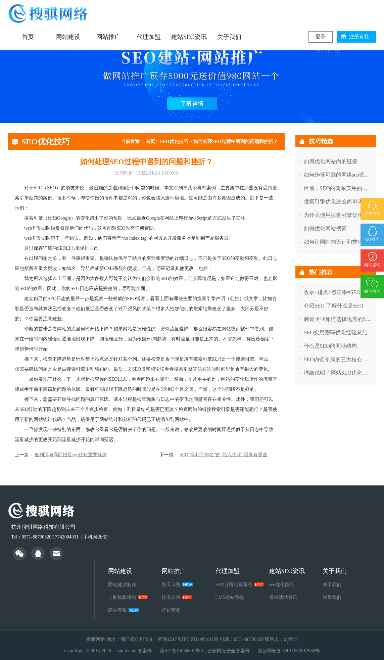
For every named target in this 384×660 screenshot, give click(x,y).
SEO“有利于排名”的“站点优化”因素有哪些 (223, 454)
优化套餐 (171, 610)
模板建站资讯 (283, 597)
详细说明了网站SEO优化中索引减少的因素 (338, 373)
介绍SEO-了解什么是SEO (334, 306)
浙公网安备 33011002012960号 (289, 650)
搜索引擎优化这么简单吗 (333, 201)
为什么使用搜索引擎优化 (333, 215)
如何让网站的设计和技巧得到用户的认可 (338, 242)
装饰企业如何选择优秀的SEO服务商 (338, 319)
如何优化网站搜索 (325, 228)
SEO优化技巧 (174, 141)
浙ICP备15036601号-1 (182, 650)
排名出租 (177, 597)
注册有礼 (359, 36)
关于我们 (229, 37)
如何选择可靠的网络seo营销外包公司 (338, 175)
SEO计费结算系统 (239, 584)
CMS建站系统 (229, 597)
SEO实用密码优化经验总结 (336, 332)
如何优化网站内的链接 (330, 161)
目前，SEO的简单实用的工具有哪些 (338, 188)
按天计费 (177, 584)
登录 (321, 36)
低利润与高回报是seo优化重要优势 (71, 454)
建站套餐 (123, 610)
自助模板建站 (128, 597)
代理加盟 (149, 37)
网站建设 (68, 37)
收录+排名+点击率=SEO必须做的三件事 (338, 292)
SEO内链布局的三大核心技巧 (338, 359)
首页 (28, 37)
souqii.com (125, 650)
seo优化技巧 (281, 584)
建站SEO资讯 (189, 37)
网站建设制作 (122, 584)
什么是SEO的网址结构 (330, 346)
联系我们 (332, 597)
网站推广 (108, 37)
